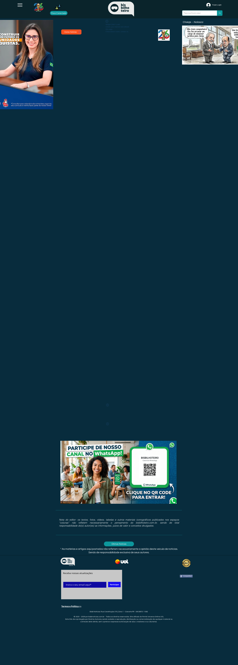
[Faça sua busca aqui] (198, 13)
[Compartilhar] (186, 576)
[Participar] (114, 584)
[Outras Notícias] (71, 31)
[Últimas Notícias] (119, 544)
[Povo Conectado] (58, 13)
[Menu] (20, 5)
